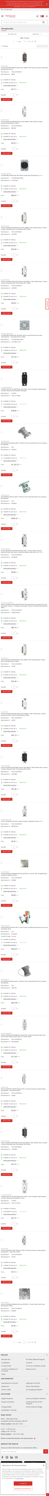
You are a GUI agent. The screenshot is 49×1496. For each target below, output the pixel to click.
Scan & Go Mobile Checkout (36, 1398)
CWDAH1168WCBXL (7, 334)
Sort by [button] (36, 34)
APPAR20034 (5, 441)
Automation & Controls (9, 1383)
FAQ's (3, 1374)
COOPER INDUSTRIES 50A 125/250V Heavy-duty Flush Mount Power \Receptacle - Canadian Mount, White (21, 336)
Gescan (24, 1355)
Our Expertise (24, 1379)
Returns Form (31, 1369)
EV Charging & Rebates (34, 1389)
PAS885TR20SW (6, 820)
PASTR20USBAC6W (7, 603)
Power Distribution (33, 1386)
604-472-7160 (18, 1424)
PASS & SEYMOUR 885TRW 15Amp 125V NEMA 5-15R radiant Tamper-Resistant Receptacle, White (22, 122)
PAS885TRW (5, 120)
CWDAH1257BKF (6, 174)
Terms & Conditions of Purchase (9, 1370)
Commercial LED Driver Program (34, 1403)
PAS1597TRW (5, 226)
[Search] (24, 22)
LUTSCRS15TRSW (6, 1195)
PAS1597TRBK (5, 1141)
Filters (12, 34)
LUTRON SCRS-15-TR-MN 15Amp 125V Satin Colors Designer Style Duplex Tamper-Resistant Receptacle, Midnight (23, 389)
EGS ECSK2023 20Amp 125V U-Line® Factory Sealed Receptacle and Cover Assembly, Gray (24, 928)
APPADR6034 (5, 495)
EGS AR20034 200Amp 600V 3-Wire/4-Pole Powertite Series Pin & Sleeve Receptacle (24, 443)
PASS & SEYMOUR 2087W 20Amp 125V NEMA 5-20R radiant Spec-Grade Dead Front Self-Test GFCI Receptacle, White (23, 714)
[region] (23, 1478)
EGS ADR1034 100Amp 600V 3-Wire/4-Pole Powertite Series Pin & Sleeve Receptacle (23, 982)
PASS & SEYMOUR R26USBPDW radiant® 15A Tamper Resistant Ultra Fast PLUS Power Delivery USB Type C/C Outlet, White (23, 1035)
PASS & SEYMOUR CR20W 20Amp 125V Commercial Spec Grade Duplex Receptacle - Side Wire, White (23, 1089)
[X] (44, 1465)
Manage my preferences (23, 1488)
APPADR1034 (5, 979)
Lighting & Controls (33, 1383)
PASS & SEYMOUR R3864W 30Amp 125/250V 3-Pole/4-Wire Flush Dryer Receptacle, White (23, 1305)
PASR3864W (5, 1302)
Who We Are (5, 1359)
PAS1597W (4, 658)
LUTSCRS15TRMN (6, 387)
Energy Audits (6, 1407)
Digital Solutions (7, 1398)
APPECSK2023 (5, 926)
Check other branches (9, 85)
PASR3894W (5, 872)
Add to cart (7, 99)
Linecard (29, 1363)
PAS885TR (4, 66)
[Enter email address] (22, 1451)
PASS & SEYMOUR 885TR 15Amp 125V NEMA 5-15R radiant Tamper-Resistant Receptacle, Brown (24, 68)
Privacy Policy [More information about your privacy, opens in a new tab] (20, 1478)
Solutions (24, 1394)
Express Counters (7, 1402)
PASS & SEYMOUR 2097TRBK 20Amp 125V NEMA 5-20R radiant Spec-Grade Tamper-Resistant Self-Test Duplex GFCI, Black (24, 768)
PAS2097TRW (5, 280)
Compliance (5, 1363)
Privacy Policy (6, 1366)
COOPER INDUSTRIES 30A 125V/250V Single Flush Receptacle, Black (22, 175)
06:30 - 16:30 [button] (42, 4)
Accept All (23, 1483)
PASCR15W (4, 1249)
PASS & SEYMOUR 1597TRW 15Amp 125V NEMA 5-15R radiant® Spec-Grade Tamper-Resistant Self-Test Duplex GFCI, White (24, 228)
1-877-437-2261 (7, 9)
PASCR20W (4, 1087)
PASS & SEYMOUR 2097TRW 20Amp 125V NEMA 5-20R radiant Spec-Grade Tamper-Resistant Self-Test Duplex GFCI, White (24, 282)
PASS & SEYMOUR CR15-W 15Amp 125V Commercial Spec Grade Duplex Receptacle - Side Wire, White (23, 1251)
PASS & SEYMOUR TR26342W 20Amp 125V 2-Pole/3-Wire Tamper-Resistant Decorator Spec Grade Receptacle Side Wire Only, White (22, 551)
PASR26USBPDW (6, 1033)
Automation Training (8, 1410)
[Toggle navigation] (2, 16)
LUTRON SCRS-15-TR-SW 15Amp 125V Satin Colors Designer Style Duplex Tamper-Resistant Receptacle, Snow (23, 1197)
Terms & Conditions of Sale (35, 1366)
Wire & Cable (6, 1389)
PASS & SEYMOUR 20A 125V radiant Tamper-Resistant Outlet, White (22, 821)
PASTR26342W (5, 549)
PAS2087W (4, 712)
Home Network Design (34, 1407)
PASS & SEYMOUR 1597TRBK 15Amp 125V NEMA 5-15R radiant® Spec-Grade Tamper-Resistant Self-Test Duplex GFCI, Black (24, 1143)
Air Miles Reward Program (35, 1359)
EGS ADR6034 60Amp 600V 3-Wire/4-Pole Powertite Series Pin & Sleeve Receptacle (23, 497)
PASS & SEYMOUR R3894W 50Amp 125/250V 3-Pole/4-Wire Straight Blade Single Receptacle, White (24, 874)
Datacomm (5, 1386)
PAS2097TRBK (5, 766)
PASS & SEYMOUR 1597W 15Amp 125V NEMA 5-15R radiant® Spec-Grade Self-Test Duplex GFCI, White (23, 660)
